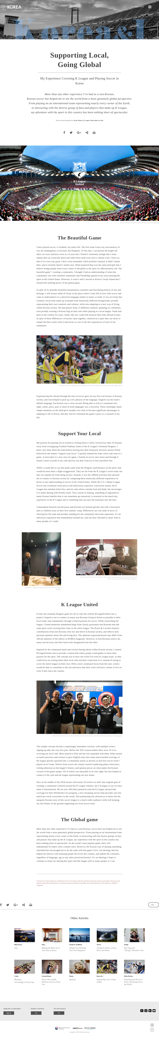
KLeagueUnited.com (104, 614)
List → (153, 905)
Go (36, 1013)
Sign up (8, 1013)
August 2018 (138, 7)
